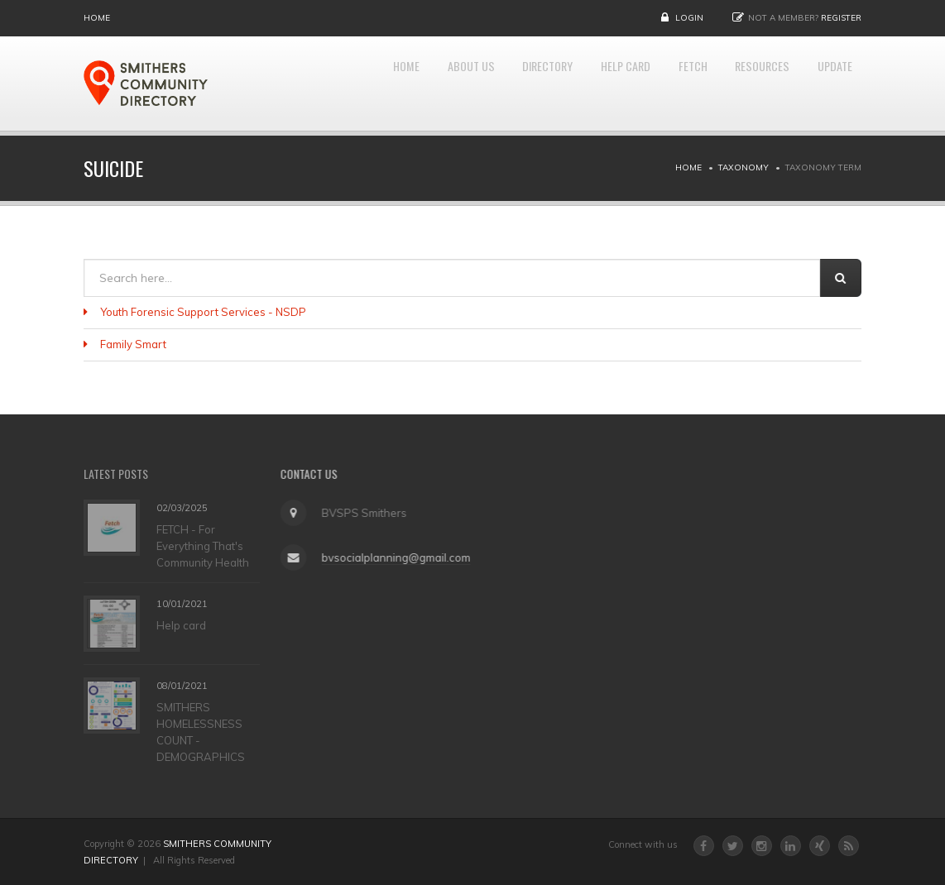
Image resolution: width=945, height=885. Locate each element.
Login (689, 17)
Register (841, 17)
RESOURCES (745, 83)
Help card (181, 625)
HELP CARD (588, 83)
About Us (407, 83)
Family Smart (133, 344)
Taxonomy (743, 167)
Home (97, 17)
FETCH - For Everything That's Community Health (202, 545)
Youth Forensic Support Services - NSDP (203, 311)
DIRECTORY (496, 83)
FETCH (665, 83)
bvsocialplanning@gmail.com (392, 557)
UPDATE (829, 83)
